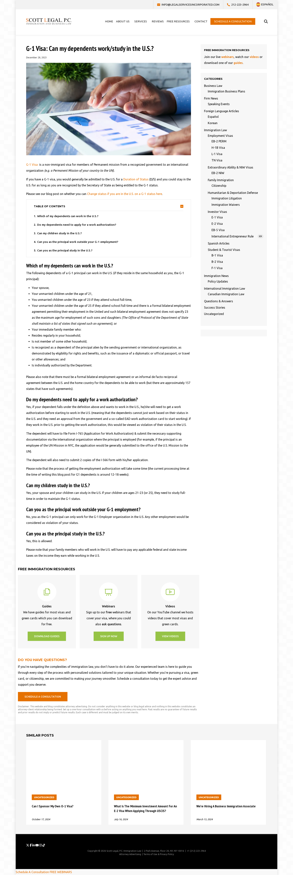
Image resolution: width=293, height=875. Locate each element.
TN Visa (217, 160)
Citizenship (219, 185)
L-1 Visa (217, 154)
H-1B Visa (218, 147)
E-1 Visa (217, 217)
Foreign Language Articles (221, 111)
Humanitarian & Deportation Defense (233, 192)
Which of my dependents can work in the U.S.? (67, 216)
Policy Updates (218, 281)
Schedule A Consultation (32, 872)
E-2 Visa (217, 223)
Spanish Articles (218, 243)
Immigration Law (215, 130)
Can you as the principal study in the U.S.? (64, 250)
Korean (213, 123)
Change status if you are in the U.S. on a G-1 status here (124, 194)
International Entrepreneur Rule (237, 236)
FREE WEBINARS (61, 872)
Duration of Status (136, 179)
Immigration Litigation (227, 198)
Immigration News (216, 276)
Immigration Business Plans (226, 91)
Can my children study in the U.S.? (59, 233)
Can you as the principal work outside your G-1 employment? (77, 241)
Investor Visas (217, 211)
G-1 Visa (32, 164)
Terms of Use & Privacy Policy (158, 854)
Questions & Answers (218, 301)
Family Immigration (221, 180)
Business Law (213, 85)
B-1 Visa (217, 255)
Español (213, 116)
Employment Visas (220, 135)
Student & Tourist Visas (224, 249)
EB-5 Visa (218, 230)
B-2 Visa (217, 261)
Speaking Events (219, 104)
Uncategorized (214, 314)
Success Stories (214, 307)
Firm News (211, 98)
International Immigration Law (224, 288)
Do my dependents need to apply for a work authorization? (76, 224)
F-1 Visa (217, 268)
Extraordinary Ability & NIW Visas (230, 167)
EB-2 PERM (219, 141)
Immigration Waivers (226, 204)
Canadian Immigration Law (226, 294)
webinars (227, 57)
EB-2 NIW (218, 173)
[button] (47, 636)
